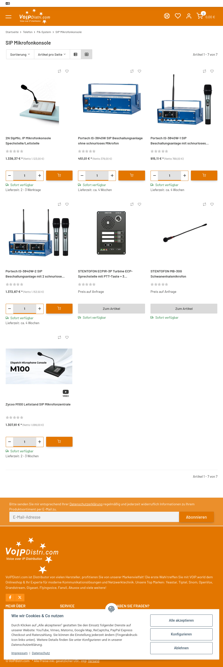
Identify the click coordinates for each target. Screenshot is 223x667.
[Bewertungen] (15, 151)
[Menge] (24, 175)
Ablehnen (181, 648)
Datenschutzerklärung (86, 504)
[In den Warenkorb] (59, 175)
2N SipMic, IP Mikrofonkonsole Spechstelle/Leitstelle (28, 140)
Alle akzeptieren (181, 620)
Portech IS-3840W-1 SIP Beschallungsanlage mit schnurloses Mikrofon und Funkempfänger (178, 141)
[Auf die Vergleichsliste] (59, 71)
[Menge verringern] (9, 176)
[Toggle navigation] (8, 16)
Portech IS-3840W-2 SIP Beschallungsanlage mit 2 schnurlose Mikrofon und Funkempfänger (34, 274)
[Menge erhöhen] (39, 176)
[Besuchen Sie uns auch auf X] (19, 597)
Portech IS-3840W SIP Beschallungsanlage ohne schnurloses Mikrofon (110, 140)
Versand (93, 661)
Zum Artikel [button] (111, 308)
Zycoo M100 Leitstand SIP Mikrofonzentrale (38, 404)
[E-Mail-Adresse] (94, 517)
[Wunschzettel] (177, 16)
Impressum (19, 653)
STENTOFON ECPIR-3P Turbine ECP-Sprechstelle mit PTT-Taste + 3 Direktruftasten (105, 274)
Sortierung (18, 54)
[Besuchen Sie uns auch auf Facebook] (10, 597)
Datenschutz (41, 653)
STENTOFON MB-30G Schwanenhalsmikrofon (168, 273)
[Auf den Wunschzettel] (67, 71)
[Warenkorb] (205, 16)
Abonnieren (196, 516)
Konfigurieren (181, 634)
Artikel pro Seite (50, 54)
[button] (188, 16)
